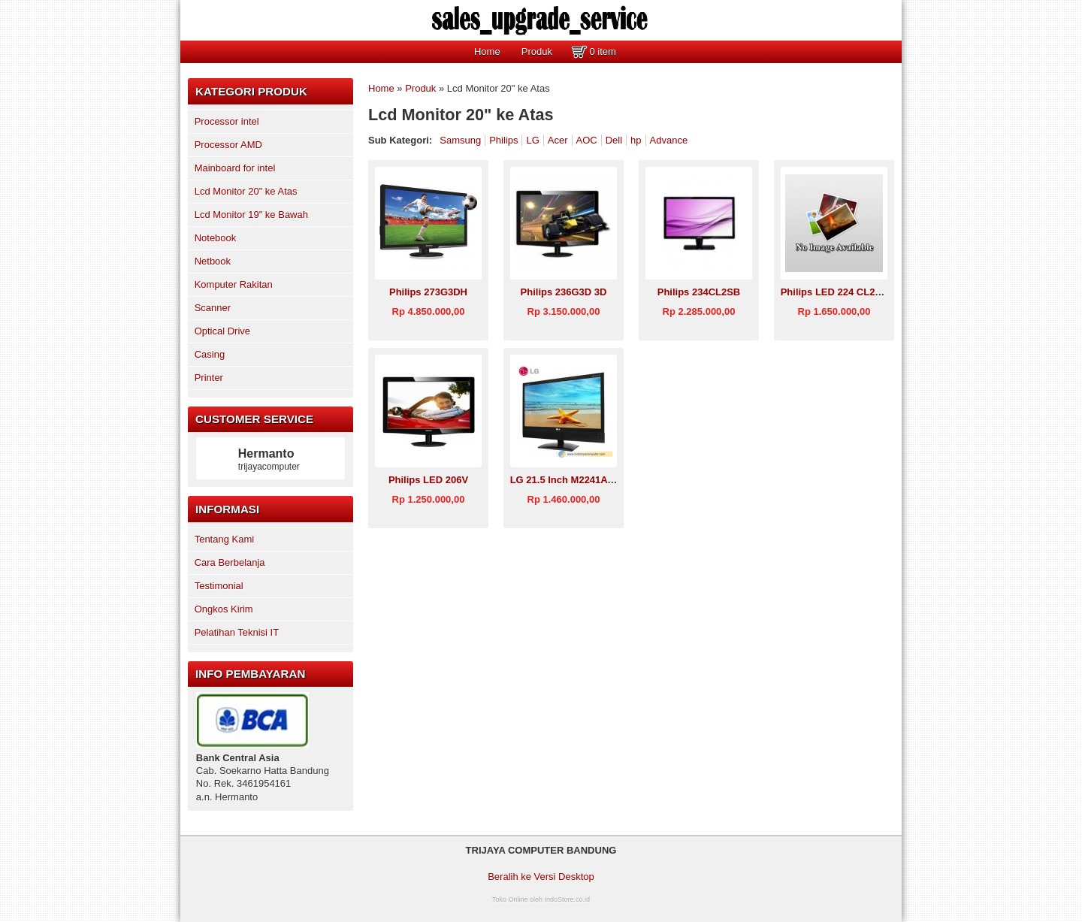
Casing (210, 354)
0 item (602, 51)
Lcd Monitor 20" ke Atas (246, 191)
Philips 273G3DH (428, 292)
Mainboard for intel (235, 168)
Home (487, 51)
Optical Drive (222, 331)
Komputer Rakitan (234, 284)
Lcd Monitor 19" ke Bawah (251, 214)
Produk (536, 51)
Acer (558, 140)
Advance (669, 140)
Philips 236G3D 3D (564, 292)
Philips (503, 140)
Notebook (216, 237)
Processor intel (227, 121)
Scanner (213, 307)
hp (635, 140)
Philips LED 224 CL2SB (835, 292)
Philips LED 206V (428, 479)
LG (532, 140)
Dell (614, 140)
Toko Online (510, 899)
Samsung (460, 140)
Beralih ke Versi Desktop (541, 876)
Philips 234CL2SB (699, 292)
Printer (209, 377)
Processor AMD (228, 144)
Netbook (213, 261)
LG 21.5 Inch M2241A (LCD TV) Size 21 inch (610, 479)
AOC (586, 140)
